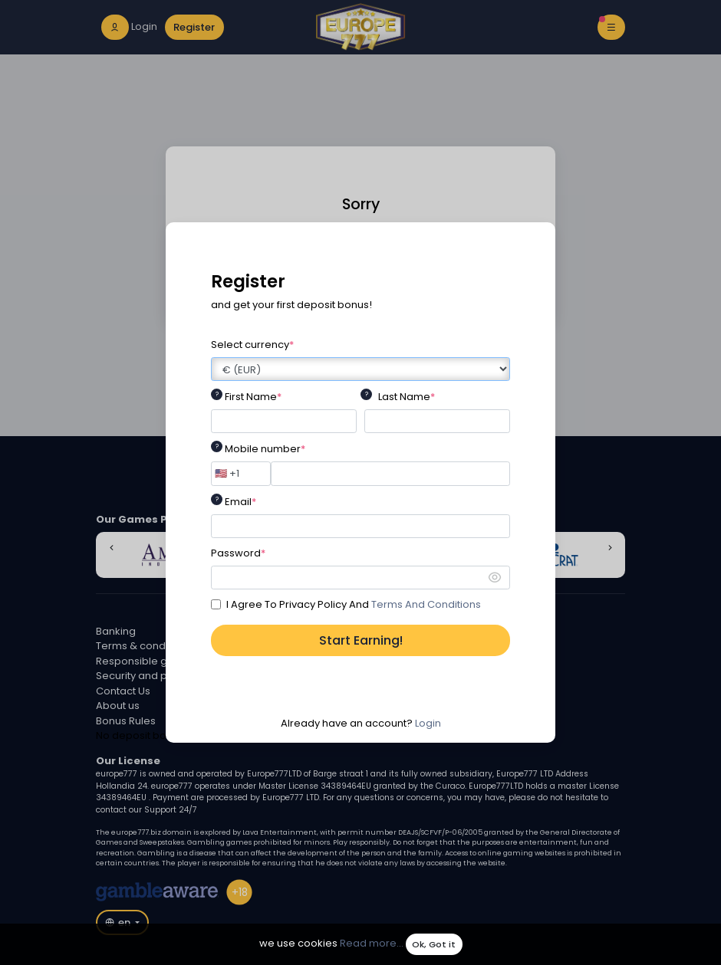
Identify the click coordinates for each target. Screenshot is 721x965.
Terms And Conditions (426, 604)
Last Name (406, 396)
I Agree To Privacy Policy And (353, 604)
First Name (253, 396)
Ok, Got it (434, 944)
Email (240, 501)
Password (238, 553)
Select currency (252, 344)
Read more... (371, 944)
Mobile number (265, 448)
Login (428, 723)
